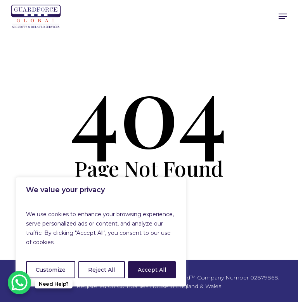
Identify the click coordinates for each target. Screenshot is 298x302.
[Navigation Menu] (283, 16)
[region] (101, 231)
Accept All (152, 269)
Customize (51, 269)
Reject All (101, 269)
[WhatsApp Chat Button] (19, 282)
